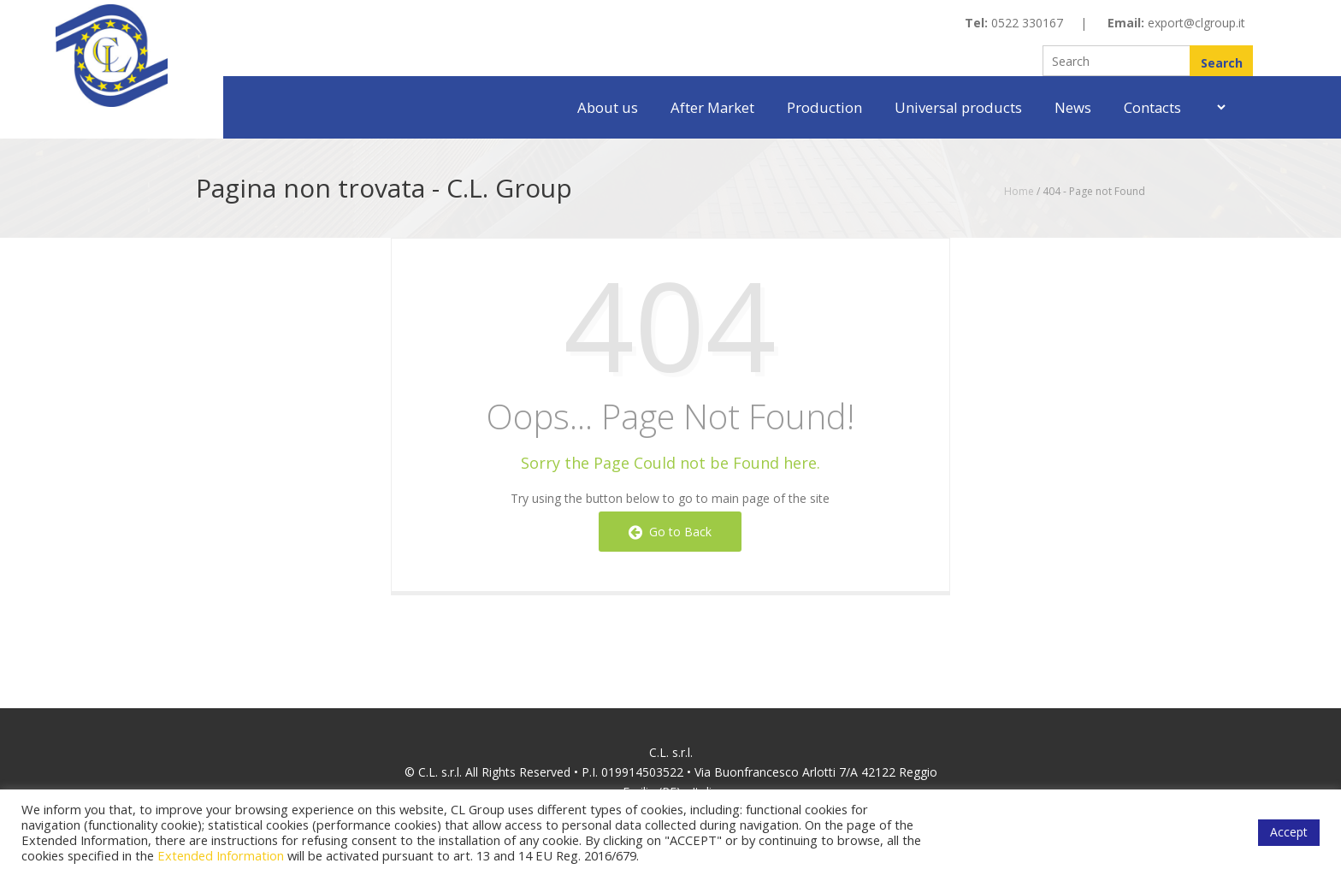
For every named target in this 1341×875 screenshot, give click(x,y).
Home (1019, 191)
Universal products (958, 107)
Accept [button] (1289, 832)
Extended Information (220, 855)
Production (824, 107)
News (1072, 107)
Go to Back (670, 531)
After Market (712, 107)
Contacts (1152, 107)
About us (607, 107)
